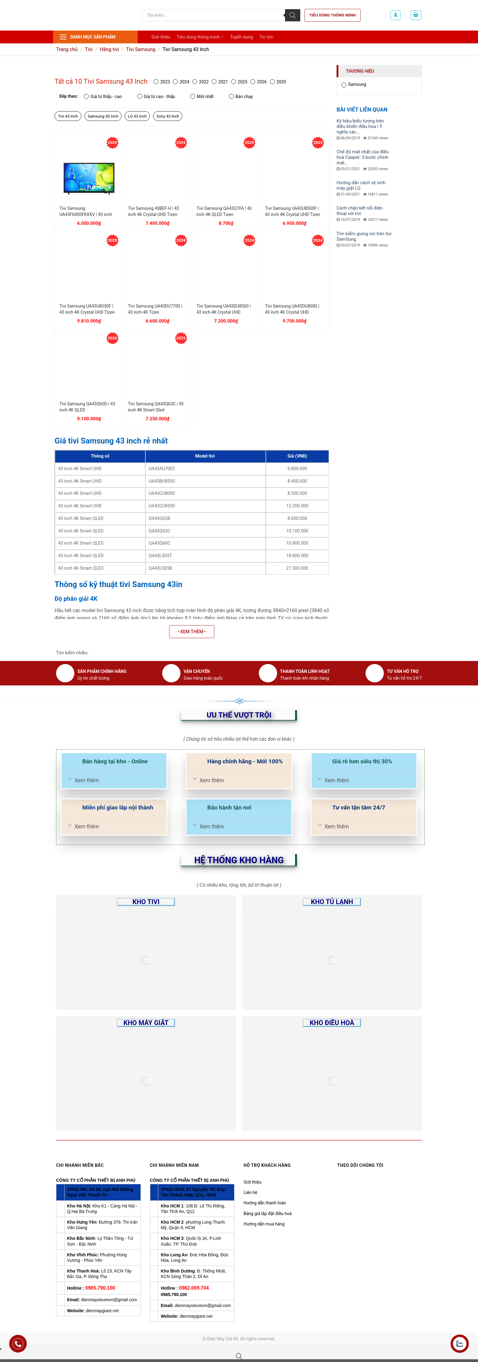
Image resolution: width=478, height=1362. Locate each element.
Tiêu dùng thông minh (332, 15)
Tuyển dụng (241, 37)
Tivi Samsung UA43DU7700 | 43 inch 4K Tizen (155, 309)
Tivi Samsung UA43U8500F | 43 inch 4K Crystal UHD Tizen (292, 211)
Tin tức (266, 37)
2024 (181, 81)
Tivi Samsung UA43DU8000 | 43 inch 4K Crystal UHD (292, 309)
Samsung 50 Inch (103, 116)
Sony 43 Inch (167, 116)
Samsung (353, 85)
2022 (200, 81)
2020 (278, 81)
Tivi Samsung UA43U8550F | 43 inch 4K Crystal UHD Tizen (87, 309)
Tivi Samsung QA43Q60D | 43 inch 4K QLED (87, 406)
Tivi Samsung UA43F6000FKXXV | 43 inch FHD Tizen (85, 211)
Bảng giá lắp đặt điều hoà (268, 1213)
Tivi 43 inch (68, 116)
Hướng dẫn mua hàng (264, 1223)
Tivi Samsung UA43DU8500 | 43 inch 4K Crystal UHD (224, 309)
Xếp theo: (68, 96)
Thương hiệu (360, 71)
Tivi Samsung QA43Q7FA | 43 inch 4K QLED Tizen (224, 211)
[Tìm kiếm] (292, 15)
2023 (162, 81)
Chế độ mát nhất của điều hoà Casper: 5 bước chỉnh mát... (363, 157)
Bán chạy (241, 96)
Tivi (88, 49)
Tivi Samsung (140, 49)
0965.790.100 (100, 1288)
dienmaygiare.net (102, 1310)
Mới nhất (202, 96)
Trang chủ (67, 49)
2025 (239, 81)
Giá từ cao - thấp (156, 96)
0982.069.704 (194, 1288)
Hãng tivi (109, 49)
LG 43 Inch (137, 116)
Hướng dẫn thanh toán (265, 1202)
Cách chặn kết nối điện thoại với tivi (360, 210)
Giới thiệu (161, 37)
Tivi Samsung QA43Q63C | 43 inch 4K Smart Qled (156, 406)
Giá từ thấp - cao (103, 96)
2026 (258, 81)
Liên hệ (250, 1192)
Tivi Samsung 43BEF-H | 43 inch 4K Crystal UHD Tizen (153, 211)
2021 (220, 81)
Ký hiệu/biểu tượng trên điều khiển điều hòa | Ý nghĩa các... (360, 126)
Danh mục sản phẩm (87, 37)
